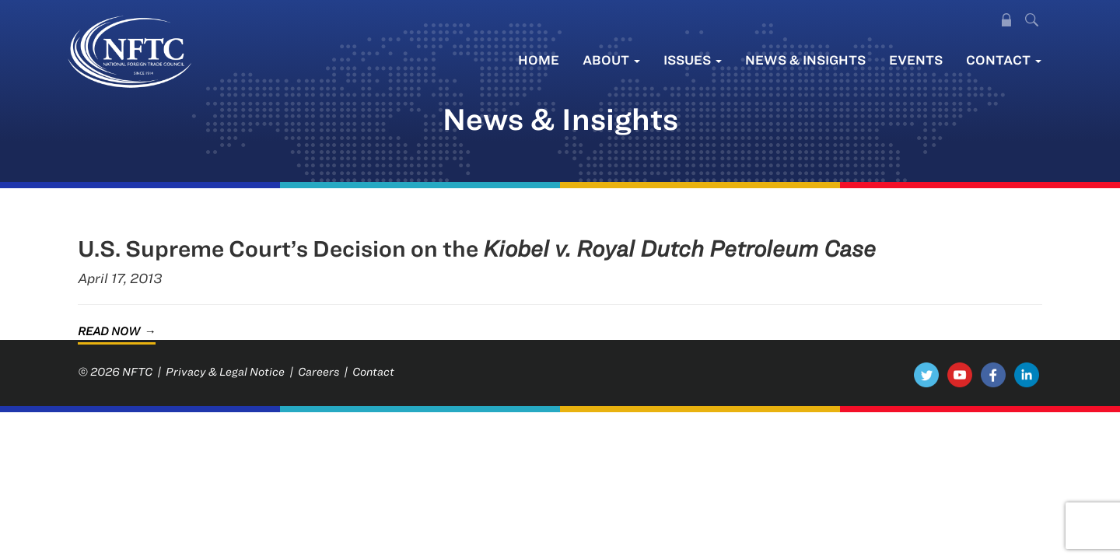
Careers (318, 371)
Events (916, 59)
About (611, 59)
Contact (1003, 59)
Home (538, 59)
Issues (692, 59)
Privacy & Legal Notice (225, 371)
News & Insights (805, 59)
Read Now (109, 331)
